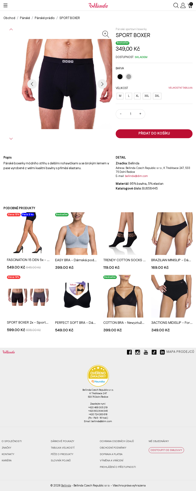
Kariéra (7, 460)
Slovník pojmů (61, 460)
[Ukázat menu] (5, 5)
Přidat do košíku (154, 133)
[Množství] (130, 114)
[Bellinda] (97, 5)
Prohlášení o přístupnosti (118, 467)
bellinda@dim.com (136, 176)
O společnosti (12, 441)
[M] (120, 96)
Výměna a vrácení (111, 460)
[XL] (137, 96)
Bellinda (66, 486)
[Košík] (190, 5)
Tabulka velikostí (62, 448)
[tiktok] (154, 354)
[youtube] (146, 354)
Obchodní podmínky (113, 448)
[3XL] (157, 96)
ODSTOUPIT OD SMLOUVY (166, 450)
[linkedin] (162, 354)
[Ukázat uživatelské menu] (183, 5)
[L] (128, 96)
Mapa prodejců (180, 352)
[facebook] (129, 354)
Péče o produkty (62, 454)
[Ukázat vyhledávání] (176, 5)
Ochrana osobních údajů (117, 441)
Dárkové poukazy (62, 441)
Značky (6, 448)
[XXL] (147, 96)
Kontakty (8, 454)
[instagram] (137, 354)
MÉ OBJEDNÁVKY (159, 441)
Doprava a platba (111, 454)
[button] (10, 29)
